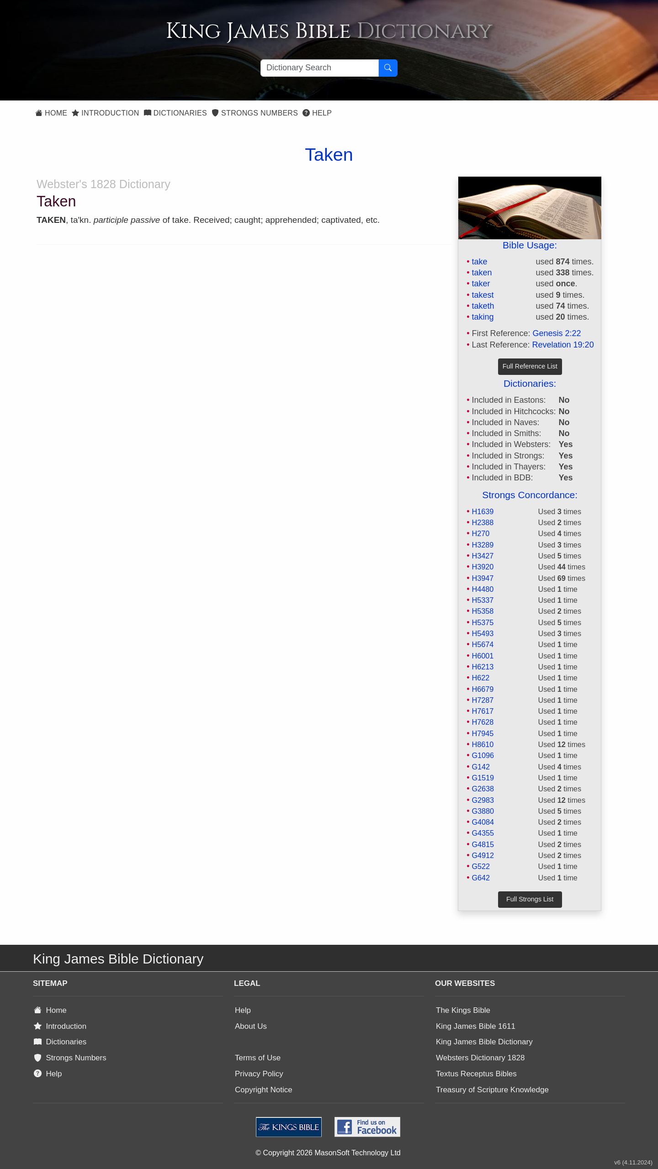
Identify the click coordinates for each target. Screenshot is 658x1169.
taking (483, 316)
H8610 (483, 744)
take (479, 261)
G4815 (483, 844)
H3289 (483, 545)
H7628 (483, 722)
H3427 (483, 556)
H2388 (483, 522)
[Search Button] (388, 68)
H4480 (483, 589)
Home (51, 113)
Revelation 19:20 (563, 344)
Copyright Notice (263, 1089)
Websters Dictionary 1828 (480, 1057)
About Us (251, 1026)
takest (483, 295)
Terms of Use (258, 1057)
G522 (481, 866)
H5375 (483, 622)
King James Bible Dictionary (484, 1041)
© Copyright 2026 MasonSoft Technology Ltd (327, 1153)
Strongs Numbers (255, 113)
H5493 (483, 633)
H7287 (483, 700)
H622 (480, 678)
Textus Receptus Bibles (476, 1073)
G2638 (483, 789)
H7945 (483, 733)
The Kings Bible (463, 1010)
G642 (481, 878)
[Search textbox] (319, 68)
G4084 (483, 822)
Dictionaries (175, 113)
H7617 (483, 711)
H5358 (483, 611)
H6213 (483, 667)
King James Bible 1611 (475, 1026)
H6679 (483, 689)
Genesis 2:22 (557, 333)
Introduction (105, 113)
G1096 (483, 755)
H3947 (483, 578)
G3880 (483, 811)
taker (481, 283)
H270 (480, 533)
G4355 (483, 833)
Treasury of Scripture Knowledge (492, 1089)
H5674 (483, 644)
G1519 (483, 778)
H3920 (483, 567)
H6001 (483, 656)
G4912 (483, 855)
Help (317, 113)
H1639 (483, 511)
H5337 (483, 600)
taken (482, 272)
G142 (481, 767)
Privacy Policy (259, 1073)
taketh (483, 306)
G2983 (483, 800)
